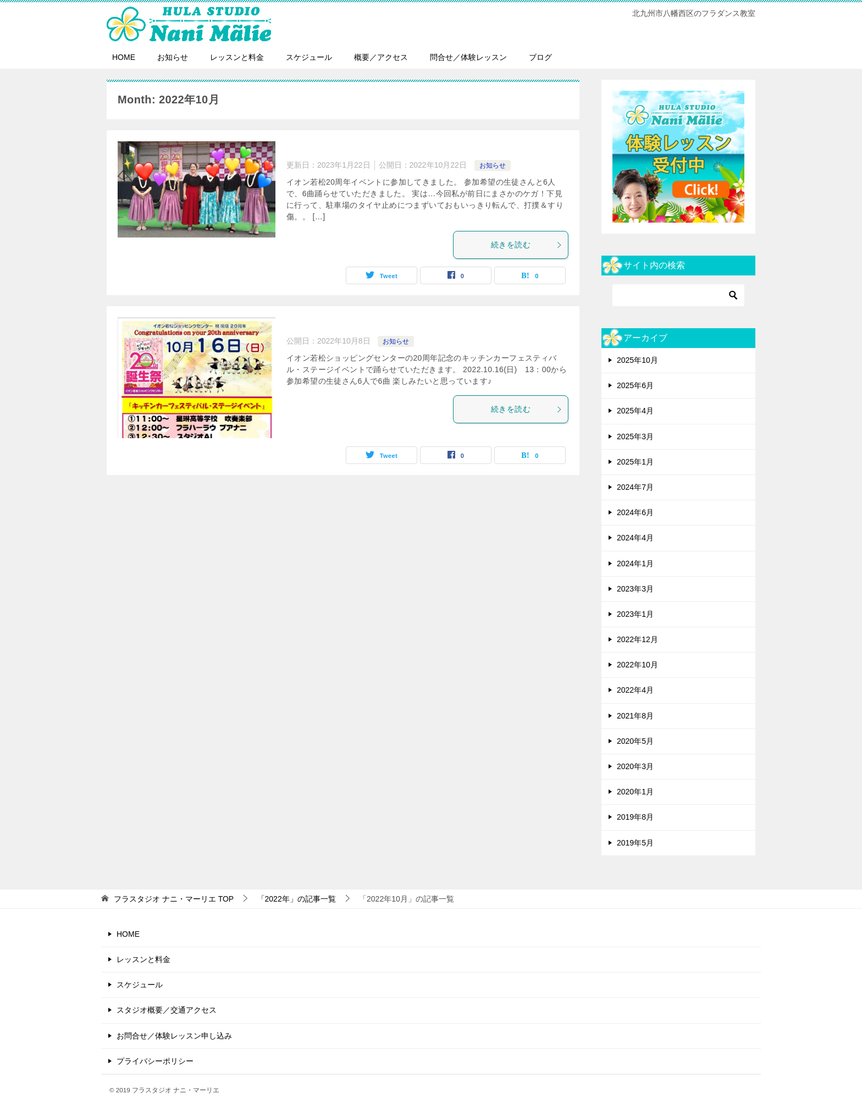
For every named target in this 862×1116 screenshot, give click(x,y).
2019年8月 (635, 817)
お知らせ (172, 57)
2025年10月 (637, 360)
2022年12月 (637, 639)
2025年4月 (635, 410)
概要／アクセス (381, 57)
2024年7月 (635, 487)
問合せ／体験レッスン (468, 57)
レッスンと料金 (237, 57)
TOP (174, 898)
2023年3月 (635, 588)
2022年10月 (637, 664)
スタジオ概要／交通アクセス (167, 1009)
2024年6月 (635, 512)
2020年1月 (635, 791)
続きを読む (526, 244)
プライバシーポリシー (155, 1061)
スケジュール (309, 57)
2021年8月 (635, 715)
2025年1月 (635, 461)
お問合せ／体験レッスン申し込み (174, 1035)
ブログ (540, 57)
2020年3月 (635, 766)
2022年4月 (635, 690)
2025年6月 (635, 385)
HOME (123, 57)
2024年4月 (635, 537)
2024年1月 (635, 563)
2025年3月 (635, 436)
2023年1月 (635, 614)
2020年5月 (635, 741)
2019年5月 (635, 842)
